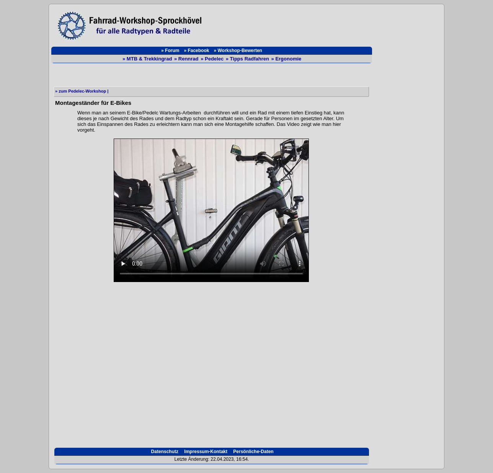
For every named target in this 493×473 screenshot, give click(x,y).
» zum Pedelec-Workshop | (81, 91)
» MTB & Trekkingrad (147, 59)
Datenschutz (164, 451)
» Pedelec (213, 59)
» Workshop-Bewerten (238, 50)
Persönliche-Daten (253, 451)
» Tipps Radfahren (248, 59)
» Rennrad (187, 59)
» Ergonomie (286, 59)
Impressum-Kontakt (205, 451)
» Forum (170, 50)
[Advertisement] (291, 23)
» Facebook (196, 50)
